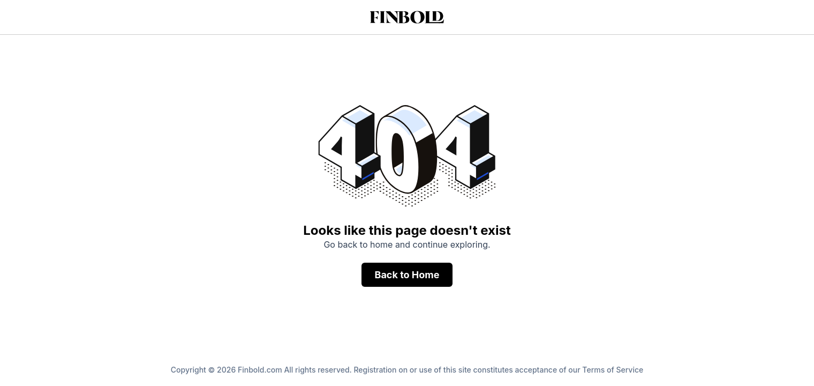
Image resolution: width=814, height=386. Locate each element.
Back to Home (406, 274)
